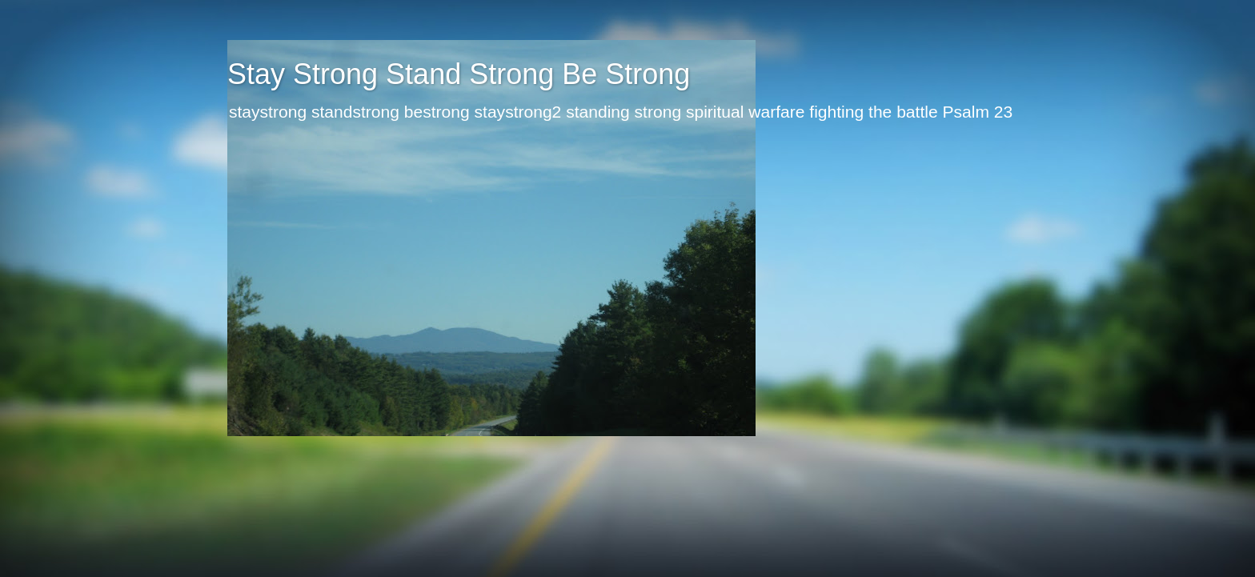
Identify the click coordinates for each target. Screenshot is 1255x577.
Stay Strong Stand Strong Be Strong (458, 74)
